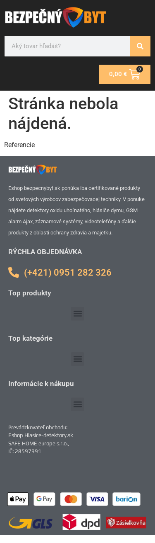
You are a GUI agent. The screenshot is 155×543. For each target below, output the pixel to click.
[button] (77, 314)
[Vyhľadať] (140, 46)
